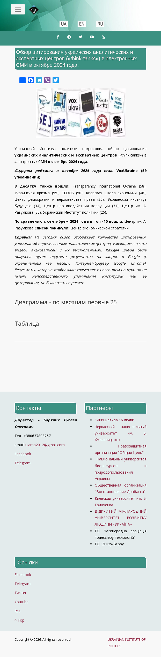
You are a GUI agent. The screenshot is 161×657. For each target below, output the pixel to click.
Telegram (22, 462)
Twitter (20, 592)
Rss (17, 610)
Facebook (22, 453)
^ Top (19, 620)
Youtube (21, 601)
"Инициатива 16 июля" (115, 419)
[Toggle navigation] (18, 9)
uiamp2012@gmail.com (45, 444)
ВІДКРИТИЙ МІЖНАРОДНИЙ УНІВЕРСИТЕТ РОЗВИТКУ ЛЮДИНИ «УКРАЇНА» (121, 518)
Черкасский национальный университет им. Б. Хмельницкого (121, 433)
